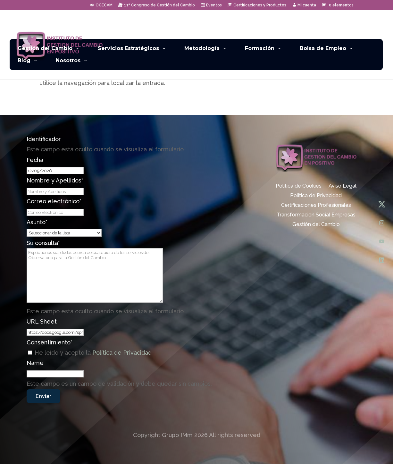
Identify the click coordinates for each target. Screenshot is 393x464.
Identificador (44, 139)
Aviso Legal (342, 186)
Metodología (202, 49)
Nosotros (68, 61)
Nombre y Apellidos (55, 180)
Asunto (37, 222)
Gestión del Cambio (45, 49)
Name (35, 362)
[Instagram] (382, 223)
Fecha (35, 159)
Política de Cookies (299, 186)
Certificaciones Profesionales (316, 205)
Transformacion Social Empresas (316, 215)
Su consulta (43, 243)
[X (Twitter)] (382, 204)
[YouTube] (382, 241)
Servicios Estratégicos (128, 49)
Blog (24, 61)
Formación (259, 49)
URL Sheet (42, 321)
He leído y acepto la (93, 352)
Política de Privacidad (122, 352)
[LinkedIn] (382, 260)
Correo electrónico (54, 201)
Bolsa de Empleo (323, 49)
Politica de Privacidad (316, 195)
